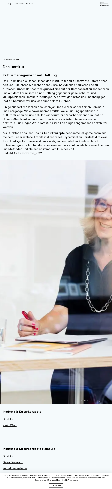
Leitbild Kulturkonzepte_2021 (23, 153)
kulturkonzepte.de (15, 468)
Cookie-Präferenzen (70, 480)
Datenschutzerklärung (44, 480)
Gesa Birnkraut (13, 462)
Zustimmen (56, 485)
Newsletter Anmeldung (23, 4)
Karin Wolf (10, 425)
